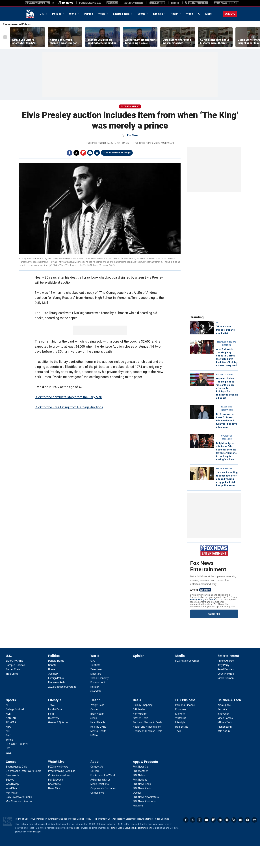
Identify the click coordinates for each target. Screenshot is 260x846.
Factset (75, 828)
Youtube (206, 820)
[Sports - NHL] (8, 731)
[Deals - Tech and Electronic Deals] (147, 722)
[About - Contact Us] (96, 766)
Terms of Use (216, 599)
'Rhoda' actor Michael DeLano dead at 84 (225, 329)
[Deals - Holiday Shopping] (143, 705)
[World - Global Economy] (99, 678)
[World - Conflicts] (95, 665)
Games (11, 762)
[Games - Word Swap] (12, 784)
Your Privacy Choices (56, 819)
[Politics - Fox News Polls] (56, 682)
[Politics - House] (51, 669)
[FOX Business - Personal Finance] (185, 705)
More (208, 13)
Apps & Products (145, 762)
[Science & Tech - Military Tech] (225, 722)
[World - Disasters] (95, 673)
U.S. (42, 13)
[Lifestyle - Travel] (51, 705)
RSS (234, 820)
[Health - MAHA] (94, 735)
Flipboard (83, 153)
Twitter (76, 153)
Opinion (88, 13)
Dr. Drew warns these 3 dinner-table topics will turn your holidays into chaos (226, 420)
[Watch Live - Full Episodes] (55, 779)
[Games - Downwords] (12, 775)
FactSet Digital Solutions (122, 828)
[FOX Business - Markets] (180, 713)
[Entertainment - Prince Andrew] (226, 660)
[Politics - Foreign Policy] (56, 678)
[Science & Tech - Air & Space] (224, 705)
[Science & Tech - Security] (222, 709)
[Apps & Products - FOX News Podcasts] (144, 801)
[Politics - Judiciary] (53, 673)
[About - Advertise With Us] (100, 779)
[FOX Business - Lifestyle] (180, 722)
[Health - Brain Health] (97, 713)
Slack (227, 820)
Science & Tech (229, 700)
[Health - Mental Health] (98, 731)
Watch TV (230, 14)
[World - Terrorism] (96, 669)
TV (217, 322)
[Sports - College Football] (15, 709)
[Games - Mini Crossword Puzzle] (19, 801)
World (73, 13)
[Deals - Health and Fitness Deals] (147, 726)
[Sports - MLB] (8, 713)
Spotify (247, 820)
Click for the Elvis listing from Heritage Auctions (69, 407)
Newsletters (240, 820)
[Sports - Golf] (8, 735)
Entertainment (121, 13)
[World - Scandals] (95, 691)
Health (175, 13)
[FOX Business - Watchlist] (180, 718)
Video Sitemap (162, 819)
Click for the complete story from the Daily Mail (68, 397)
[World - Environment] (97, 682)
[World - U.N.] (92, 660)
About (94, 762)
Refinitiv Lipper (34, 831)
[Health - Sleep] (93, 718)
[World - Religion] (94, 686)
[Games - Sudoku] (10, 779)
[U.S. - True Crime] (12, 673)
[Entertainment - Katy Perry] (223, 665)
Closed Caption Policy (80, 819)
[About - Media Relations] (99, 784)
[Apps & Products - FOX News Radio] (142, 788)
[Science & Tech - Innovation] (223, 713)
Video (189, 13)
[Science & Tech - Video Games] (225, 718)
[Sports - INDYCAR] (11, 722)
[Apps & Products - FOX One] (138, 805)
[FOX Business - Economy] (180, 709)
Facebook (69, 153)
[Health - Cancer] (94, 709)
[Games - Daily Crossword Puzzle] (19, 797)
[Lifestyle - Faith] (51, 713)
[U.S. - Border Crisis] (13, 669)
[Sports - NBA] (8, 726)
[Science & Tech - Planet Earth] (225, 726)
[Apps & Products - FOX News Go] (140, 766)
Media (102, 13)
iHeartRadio (254, 820)
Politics (57, 13)
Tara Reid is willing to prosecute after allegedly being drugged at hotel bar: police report (227, 479)
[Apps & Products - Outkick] (137, 792)
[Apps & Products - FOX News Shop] (142, 784)
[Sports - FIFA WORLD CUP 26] (17, 744)
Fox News (30, 14)
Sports (141, 13)
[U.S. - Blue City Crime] (14, 660)
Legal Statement (143, 828)
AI (199, 13)
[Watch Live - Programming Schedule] (61, 771)
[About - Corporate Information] (103, 788)
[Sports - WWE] (9, 752)
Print (90, 153)
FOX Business (185, 700)
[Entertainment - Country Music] (226, 673)
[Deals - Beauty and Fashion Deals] (147, 731)
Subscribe (214, 613)
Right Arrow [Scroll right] (253, 37)
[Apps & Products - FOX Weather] (140, 771)
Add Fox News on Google (118, 152)
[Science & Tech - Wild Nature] (224, 731)
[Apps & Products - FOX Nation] (139, 775)
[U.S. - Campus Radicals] (15, 665)
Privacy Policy (197, 599)
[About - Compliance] (97, 792)
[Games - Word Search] (13, 788)
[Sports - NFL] (8, 705)
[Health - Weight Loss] (97, 705)
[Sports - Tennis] (9, 739)
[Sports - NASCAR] (11, 718)
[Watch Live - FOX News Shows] (58, 766)
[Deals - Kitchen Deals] (140, 718)
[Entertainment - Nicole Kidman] (226, 678)
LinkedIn (220, 820)
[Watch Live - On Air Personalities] (59, 775)
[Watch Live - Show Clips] (54, 784)
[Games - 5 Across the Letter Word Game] (23, 771)
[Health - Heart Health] (97, 722)
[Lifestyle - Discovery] (53, 718)
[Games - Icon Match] (12, 792)
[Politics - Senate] (52, 665)
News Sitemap (145, 819)
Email (97, 153)
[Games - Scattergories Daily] (16, 766)
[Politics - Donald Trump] (56, 660)
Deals (137, 700)
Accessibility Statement (124, 819)
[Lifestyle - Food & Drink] (55, 709)
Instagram (199, 820)
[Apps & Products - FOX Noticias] (140, 779)
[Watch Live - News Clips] (54, 788)
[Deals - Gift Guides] (139, 709)
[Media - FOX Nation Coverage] (187, 660)
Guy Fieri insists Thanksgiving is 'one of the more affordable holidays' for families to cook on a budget (227, 388)
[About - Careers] (94, 771)
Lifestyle (158, 13)
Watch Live (56, 762)
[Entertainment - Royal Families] (226, 669)
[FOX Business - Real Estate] (181, 726)
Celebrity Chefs (224, 374)
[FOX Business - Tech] (178, 731)
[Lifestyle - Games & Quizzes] (58, 722)
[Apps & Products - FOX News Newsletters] (146, 797)
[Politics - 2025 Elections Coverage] (62, 686)
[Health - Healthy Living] (98, 726)
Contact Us (104, 819)
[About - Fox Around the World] (102, 775)
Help (95, 819)
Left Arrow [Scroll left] (5, 37)
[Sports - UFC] (8, 748)
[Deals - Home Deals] (140, 713)
